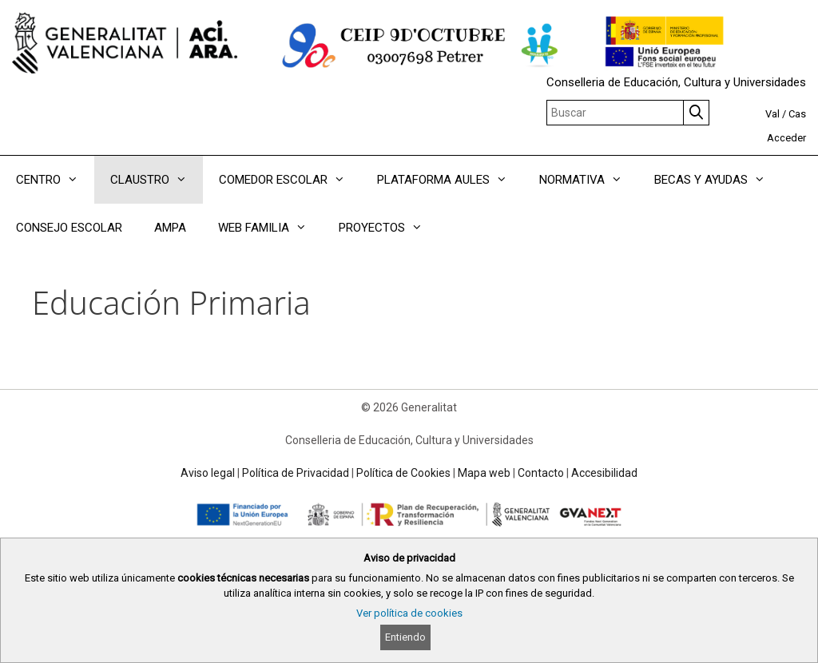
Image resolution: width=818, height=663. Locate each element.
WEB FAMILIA (270, 228)
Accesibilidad (604, 472)
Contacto (541, 472)
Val (772, 114)
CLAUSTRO (156, 180)
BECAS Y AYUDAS (717, 180)
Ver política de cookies (409, 613)
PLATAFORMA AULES (450, 180)
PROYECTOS (389, 228)
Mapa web (484, 472)
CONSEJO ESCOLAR (69, 227)
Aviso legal (208, 472)
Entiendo (405, 637)
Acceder (786, 138)
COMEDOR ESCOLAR (290, 180)
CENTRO (55, 180)
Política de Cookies (403, 472)
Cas (797, 114)
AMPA (170, 227)
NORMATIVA (588, 180)
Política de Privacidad (295, 472)
